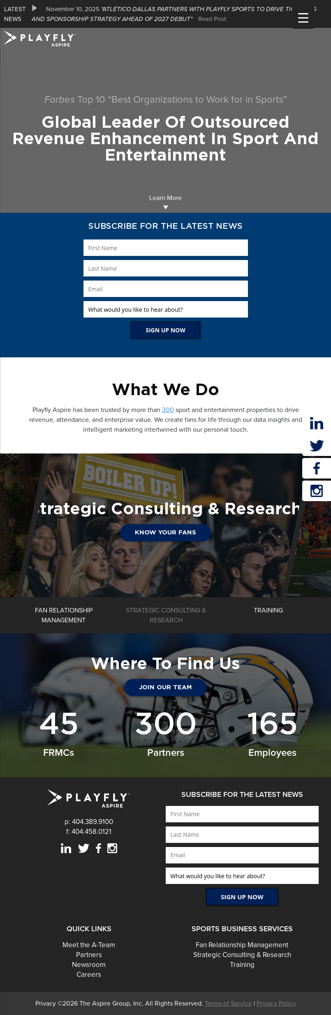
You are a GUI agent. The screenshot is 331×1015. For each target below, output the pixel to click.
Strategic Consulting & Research (242, 955)
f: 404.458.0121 (88, 831)
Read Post (212, 19)
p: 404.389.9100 (89, 821)
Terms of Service (228, 1003)
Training (242, 964)
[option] (179, 14)
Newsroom (89, 964)
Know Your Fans (165, 532)
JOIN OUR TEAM (165, 687)
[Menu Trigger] (303, 17)
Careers (88, 974)
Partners (89, 955)
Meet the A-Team (88, 945)
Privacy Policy (276, 1003)
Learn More (165, 202)
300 (168, 410)
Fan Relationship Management (242, 945)
